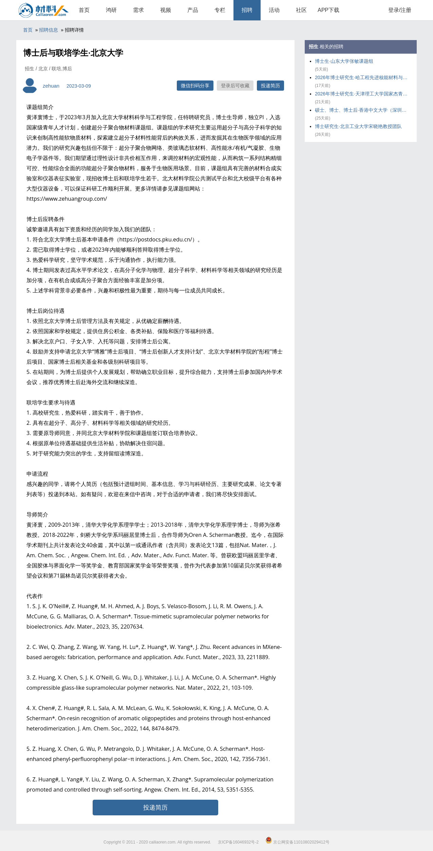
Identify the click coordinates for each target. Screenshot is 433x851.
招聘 (247, 10)
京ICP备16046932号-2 (238, 842)
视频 (165, 10)
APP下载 (328, 10)
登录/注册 (399, 10)
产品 (192, 10)
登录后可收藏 (235, 85)
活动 (274, 10)
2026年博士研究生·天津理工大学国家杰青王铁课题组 (362, 93)
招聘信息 (48, 30)
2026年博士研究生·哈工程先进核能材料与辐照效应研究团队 (362, 77)
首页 (84, 10)
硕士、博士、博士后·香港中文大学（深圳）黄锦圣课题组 (362, 110)
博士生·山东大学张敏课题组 (344, 61)
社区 (301, 10)
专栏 (219, 10)
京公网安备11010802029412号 (297, 842)
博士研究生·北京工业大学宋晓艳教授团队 (358, 126)
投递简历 (270, 85)
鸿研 (111, 10)
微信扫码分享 (195, 85)
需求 (138, 10)
